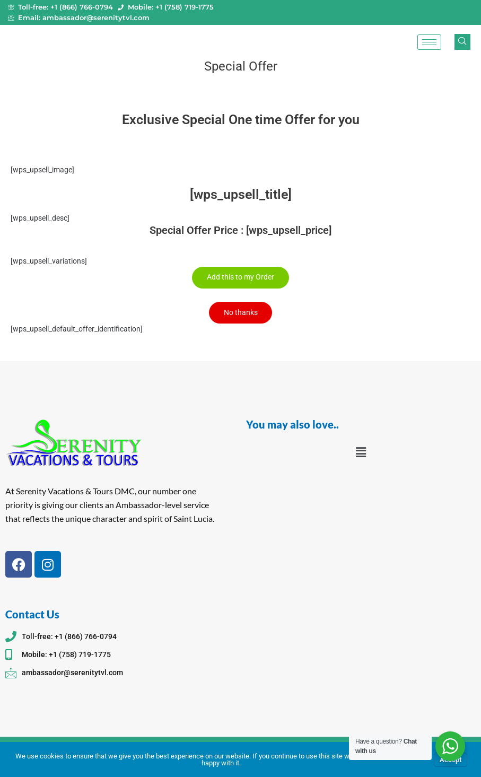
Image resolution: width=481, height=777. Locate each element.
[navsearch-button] (462, 42)
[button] (361, 452)
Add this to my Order (240, 277)
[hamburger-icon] (429, 42)
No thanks (241, 312)
